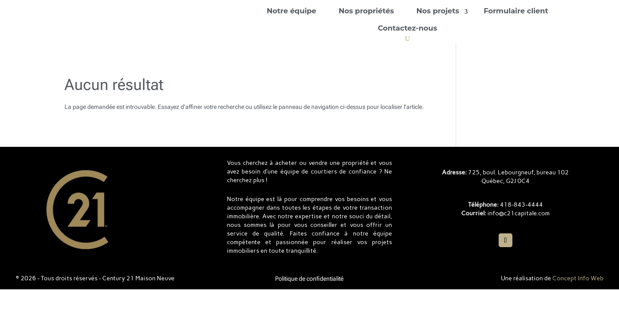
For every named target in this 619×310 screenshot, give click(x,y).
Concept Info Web (578, 278)
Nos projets (437, 10)
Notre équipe (291, 10)
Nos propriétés (366, 10)
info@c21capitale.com (518, 213)
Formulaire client (516, 10)
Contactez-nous (407, 28)
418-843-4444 (521, 204)
